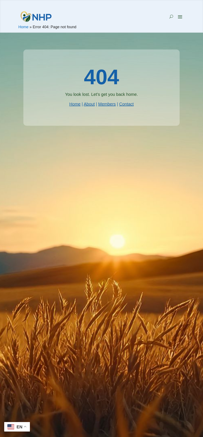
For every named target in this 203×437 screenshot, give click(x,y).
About (89, 104)
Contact (126, 104)
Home (23, 27)
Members (107, 104)
